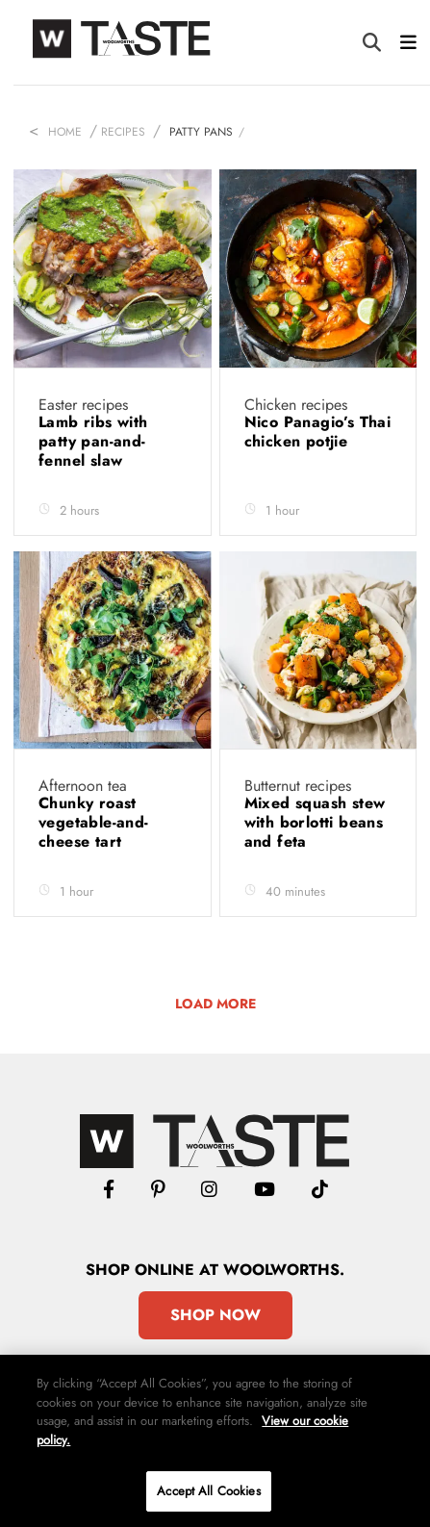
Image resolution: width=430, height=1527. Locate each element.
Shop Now (215, 1315)
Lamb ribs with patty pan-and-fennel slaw (93, 441)
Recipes (123, 131)
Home (65, 131)
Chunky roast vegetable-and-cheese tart (93, 822)
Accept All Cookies (208, 1491)
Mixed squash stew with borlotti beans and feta (315, 822)
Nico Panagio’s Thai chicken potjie (318, 431)
